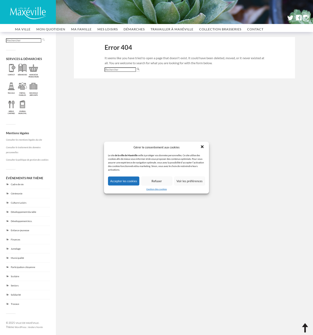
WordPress (20, 327)
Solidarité (16, 294)
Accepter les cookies (123, 181)
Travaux (15, 303)
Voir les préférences (189, 181)
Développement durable (23, 211)
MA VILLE (23, 29)
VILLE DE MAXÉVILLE (27, 322)
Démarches (134, 29)
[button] (202, 147)
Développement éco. (21, 221)
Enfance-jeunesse (20, 230)
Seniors (15, 285)
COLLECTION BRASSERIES (220, 29)
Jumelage (16, 248)
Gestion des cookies (156, 188)
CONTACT (255, 29)
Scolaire (15, 276)
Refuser (157, 181)
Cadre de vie (17, 184)
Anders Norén (35, 327)
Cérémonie (16, 193)
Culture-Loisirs (18, 202)
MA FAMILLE (81, 29)
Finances (15, 239)
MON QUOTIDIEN (50, 29)
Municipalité (17, 257)
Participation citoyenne (23, 267)
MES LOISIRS (107, 29)
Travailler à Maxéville (172, 29)
